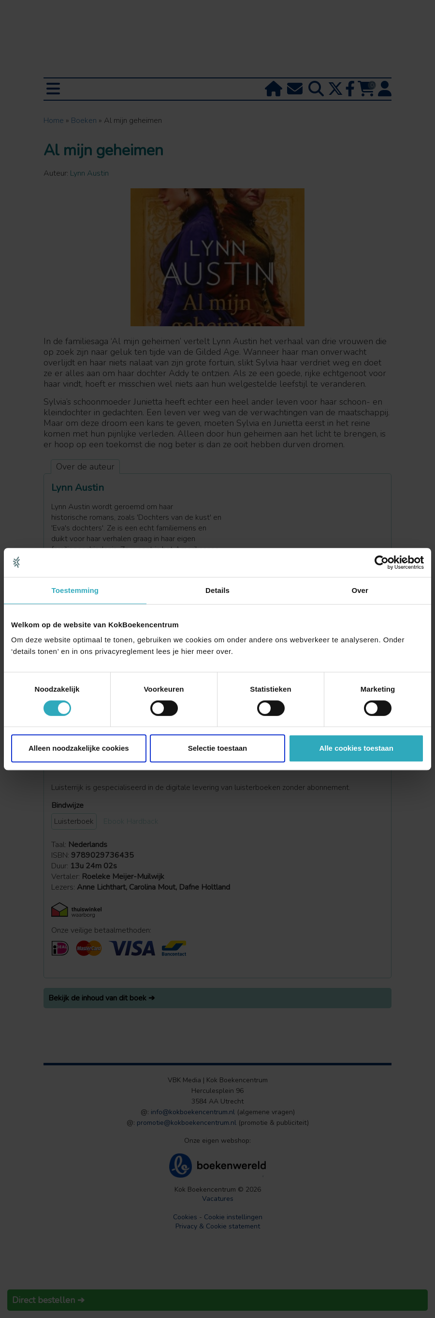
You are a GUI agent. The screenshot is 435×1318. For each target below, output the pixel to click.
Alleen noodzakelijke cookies (79, 748)
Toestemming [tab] (75, 590)
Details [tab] (217, 590)
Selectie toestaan (217, 748)
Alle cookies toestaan (356, 748)
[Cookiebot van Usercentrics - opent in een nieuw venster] (381, 562)
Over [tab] (359, 590)
